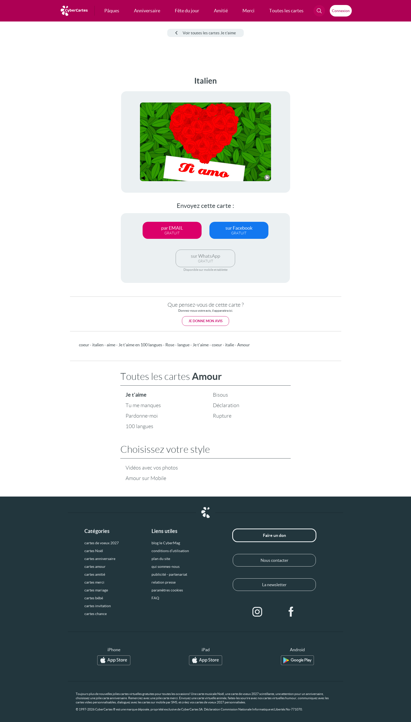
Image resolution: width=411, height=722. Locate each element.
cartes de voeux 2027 (101, 543)
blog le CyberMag (166, 543)
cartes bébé (93, 598)
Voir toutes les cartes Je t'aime (205, 33)
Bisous (220, 395)
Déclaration (226, 405)
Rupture (222, 416)
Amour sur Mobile (146, 478)
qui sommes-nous (166, 566)
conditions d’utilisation (170, 551)
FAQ (155, 598)
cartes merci (94, 582)
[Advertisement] (43, 155)
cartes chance (95, 614)
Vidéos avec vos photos (152, 468)
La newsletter (274, 584)
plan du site (161, 559)
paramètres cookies (167, 590)
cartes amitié (94, 574)
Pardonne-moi (142, 416)
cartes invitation (97, 606)
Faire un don (274, 535)
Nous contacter (274, 560)
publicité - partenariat (169, 574)
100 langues (139, 426)
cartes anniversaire (99, 559)
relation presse (164, 582)
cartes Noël (93, 551)
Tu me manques (143, 405)
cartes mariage (96, 590)
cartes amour (95, 566)
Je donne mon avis (205, 321)
